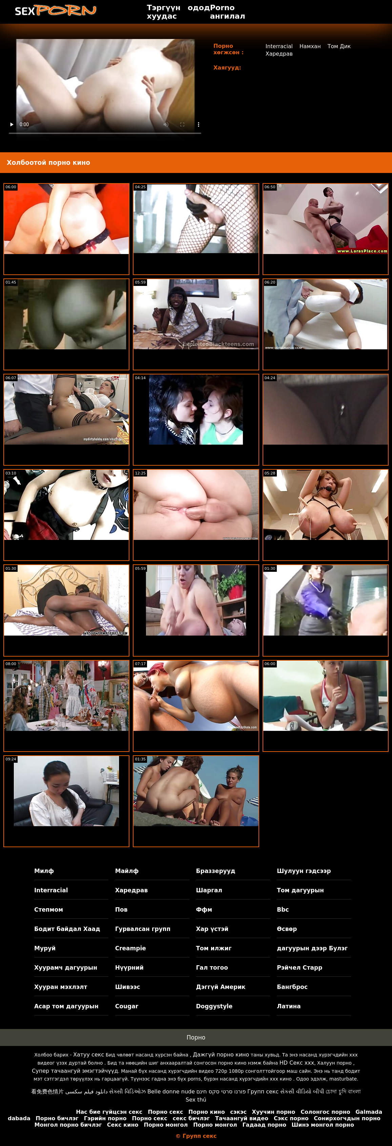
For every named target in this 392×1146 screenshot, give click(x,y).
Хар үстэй (212, 929)
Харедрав (279, 54)
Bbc (283, 909)
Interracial (279, 46)
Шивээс (127, 987)
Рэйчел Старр (299, 967)
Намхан (310, 46)
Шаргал (209, 890)
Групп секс (263, 1091)
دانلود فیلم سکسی (86, 1091)
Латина (289, 1006)
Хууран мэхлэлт (60, 987)
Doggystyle (214, 1006)
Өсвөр (287, 929)
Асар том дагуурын (66, 1006)
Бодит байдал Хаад (67, 929)
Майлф (127, 871)
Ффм (204, 909)
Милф (44, 871)
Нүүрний (129, 967)
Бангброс (292, 987)
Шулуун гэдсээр (304, 871)
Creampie (130, 948)
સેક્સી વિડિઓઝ (127, 1091)
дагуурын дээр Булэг (312, 948)
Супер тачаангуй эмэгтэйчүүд (75, 1071)
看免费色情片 (47, 1091)
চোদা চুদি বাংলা (343, 1091)
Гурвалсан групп (143, 929)
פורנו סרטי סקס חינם (221, 1091)
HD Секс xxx (297, 1063)
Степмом (48, 909)
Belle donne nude (171, 1091)
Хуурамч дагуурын (65, 967)
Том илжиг (214, 948)
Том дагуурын (300, 890)
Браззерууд (215, 871)
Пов (121, 909)
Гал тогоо (212, 967)
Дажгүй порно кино (221, 1054)
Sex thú (196, 1099)
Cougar (126, 1006)
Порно (196, 1037)
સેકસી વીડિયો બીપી (302, 1091)
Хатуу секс (88, 1054)
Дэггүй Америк (221, 987)
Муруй (45, 948)
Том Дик (339, 46)
